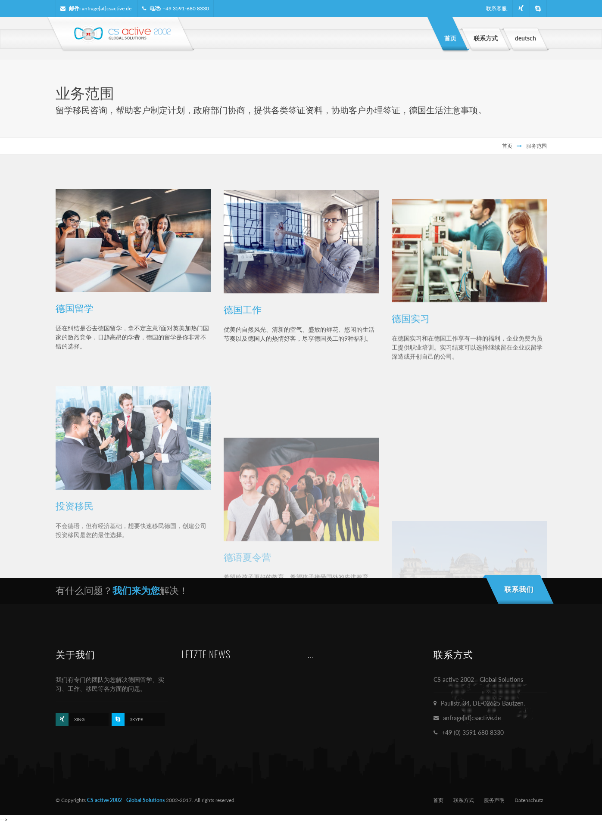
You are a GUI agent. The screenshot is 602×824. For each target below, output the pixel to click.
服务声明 (494, 800)
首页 (507, 146)
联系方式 (463, 800)
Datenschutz (529, 800)
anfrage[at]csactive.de (106, 8)
